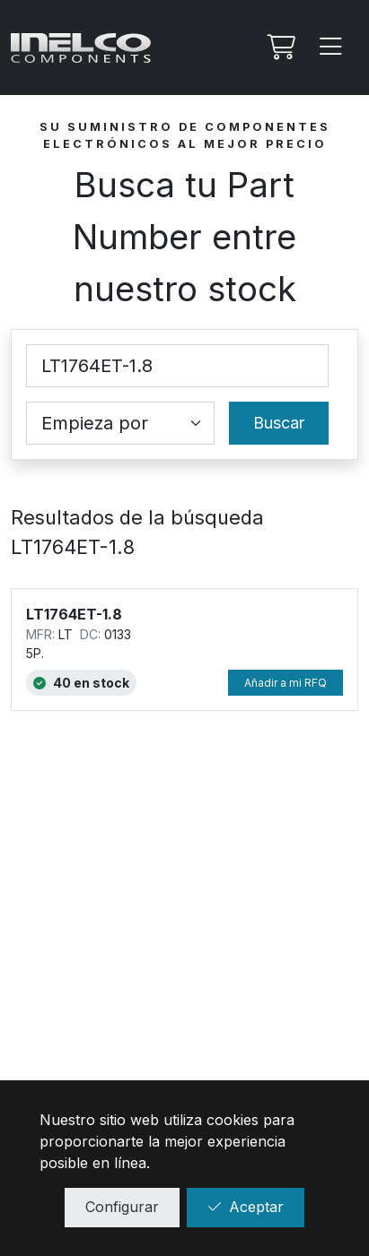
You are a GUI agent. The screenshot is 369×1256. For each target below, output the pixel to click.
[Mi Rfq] (279, 47)
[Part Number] (177, 365)
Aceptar (245, 1207)
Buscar (278, 422)
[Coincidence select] (120, 423)
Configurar (122, 1207)
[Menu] (331, 47)
